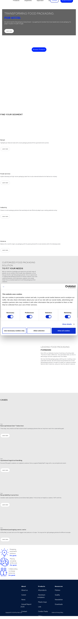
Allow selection (38, 331)
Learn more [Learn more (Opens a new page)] (9, 31)
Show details (67, 324)
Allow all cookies (64, 331)
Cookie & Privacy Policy (57, 612)
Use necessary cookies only (14, 331)
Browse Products (39, 49)
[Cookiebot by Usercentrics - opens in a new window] (67, 286)
